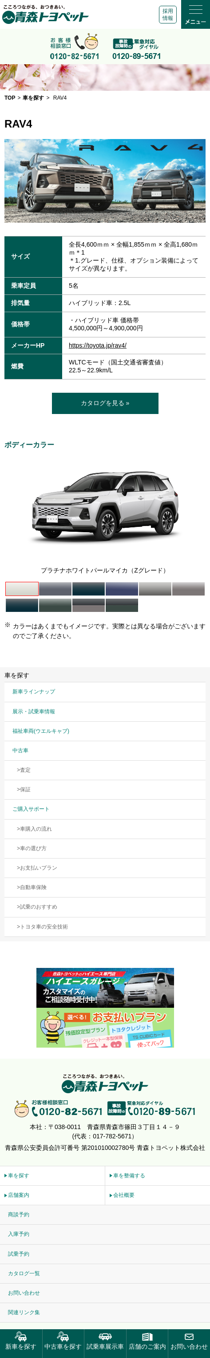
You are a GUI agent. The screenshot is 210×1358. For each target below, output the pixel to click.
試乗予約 (18, 1254)
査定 (25, 770)
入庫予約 (18, 1234)
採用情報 (167, 15)
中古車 (20, 750)
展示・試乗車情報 (33, 711)
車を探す (18, 1175)
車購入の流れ (36, 829)
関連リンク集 (24, 1312)
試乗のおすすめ (38, 907)
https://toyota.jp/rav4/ (98, 345)
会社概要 (124, 1195)
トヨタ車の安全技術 (44, 927)
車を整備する (129, 1175)
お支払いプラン (38, 868)
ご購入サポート (31, 809)
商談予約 (18, 1214)
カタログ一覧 (24, 1273)
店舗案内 (18, 1195)
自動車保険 (33, 887)
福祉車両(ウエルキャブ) (40, 731)
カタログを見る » (105, 402)
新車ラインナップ (33, 692)
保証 (25, 789)
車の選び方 (33, 848)
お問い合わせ (24, 1293)
